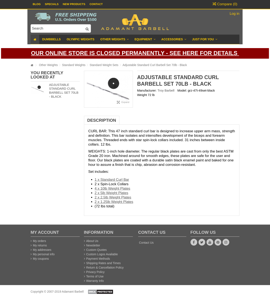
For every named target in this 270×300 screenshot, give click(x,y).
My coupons (41, 258)
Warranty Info (95, 280)
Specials (52, 4)
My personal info (44, 254)
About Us (92, 241)
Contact (96, 4)
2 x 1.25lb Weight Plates (114, 202)
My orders (39, 241)
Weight (142, 95)
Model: (182, 90)
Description (101, 120)
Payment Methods (98, 258)
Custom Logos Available (102, 254)
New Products (74, 4)
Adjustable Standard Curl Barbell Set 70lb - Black (63, 90)
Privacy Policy (95, 272)
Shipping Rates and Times (103, 263)
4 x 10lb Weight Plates (112, 188)
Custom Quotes (96, 249)
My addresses (42, 249)
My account (45, 232)
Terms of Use (95, 276)
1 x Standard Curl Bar (112, 180)
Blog (37, 4)
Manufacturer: (147, 90)
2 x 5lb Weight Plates (111, 193)
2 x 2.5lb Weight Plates (113, 197)
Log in (234, 14)
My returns (40, 245)
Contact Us (146, 242)
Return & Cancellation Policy (105, 267)
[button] (204, 39)
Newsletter (93, 245)
